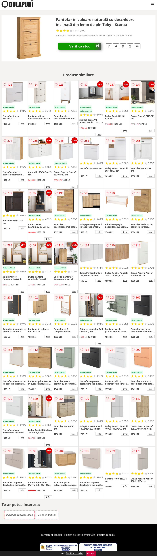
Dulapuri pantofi (47, 514)
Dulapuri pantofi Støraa (19, 514)
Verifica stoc (85, 46)
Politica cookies (106, 534)
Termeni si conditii (51, 534)
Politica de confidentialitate (79, 534)
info (22, 123)
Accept (91, 553)
